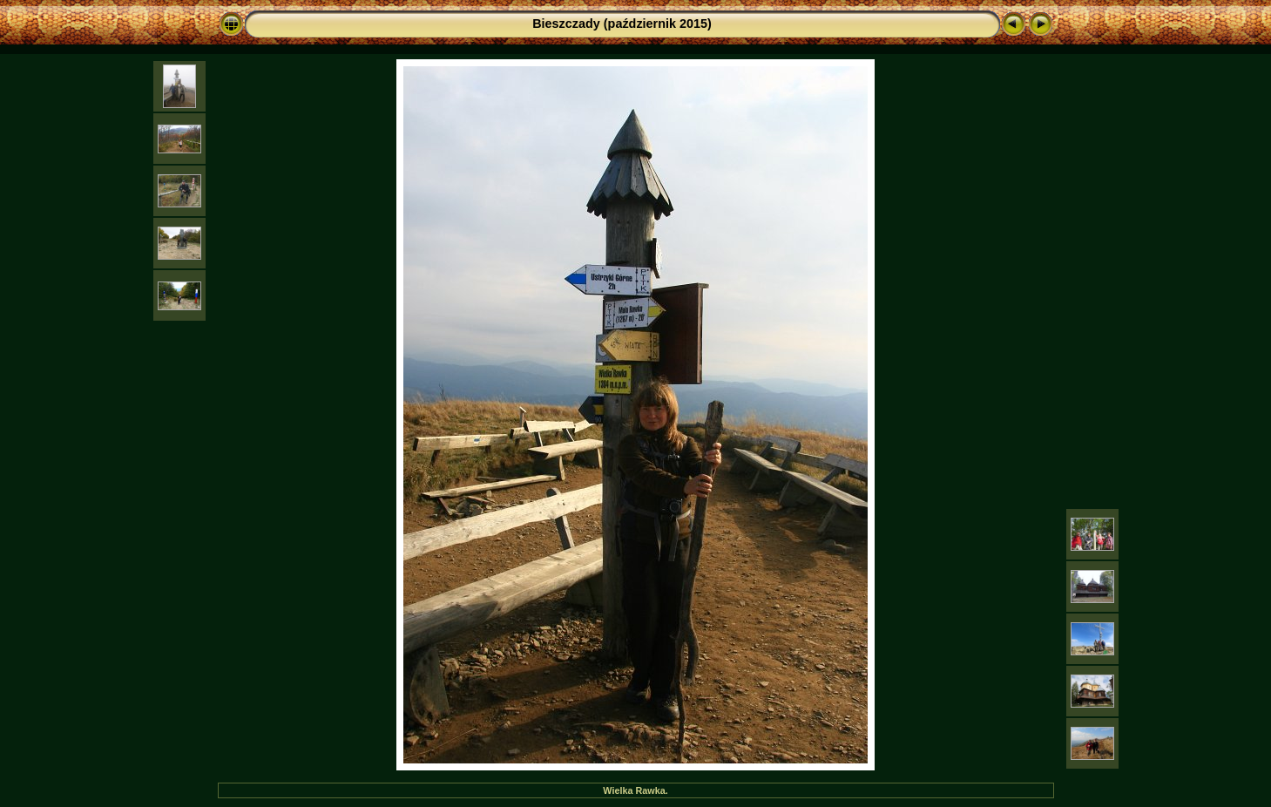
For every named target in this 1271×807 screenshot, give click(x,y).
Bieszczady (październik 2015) (622, 24)
